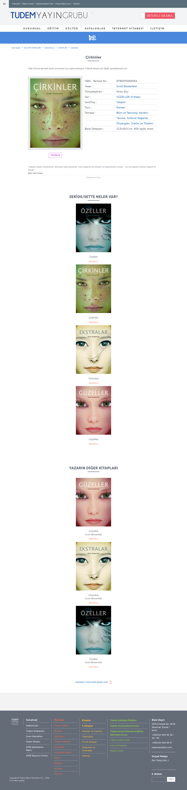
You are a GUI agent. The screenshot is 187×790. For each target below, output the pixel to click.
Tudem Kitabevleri (35, 731)
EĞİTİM (53, 28)
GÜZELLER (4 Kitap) (128, 96)
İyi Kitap (58, 768)
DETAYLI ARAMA (160, 15)
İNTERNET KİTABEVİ (128, 28)
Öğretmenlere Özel (44, 4)
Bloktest (58, 731)
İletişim (76, 4)
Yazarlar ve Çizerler (92, 731)
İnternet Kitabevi (118, 745)
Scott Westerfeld (126, 86)
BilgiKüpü (59, 736)
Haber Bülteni (33, 742)
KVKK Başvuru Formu (37, 755)
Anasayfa (16, 4)
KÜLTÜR (71, 28)
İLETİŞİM (157, 28)
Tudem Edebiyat (62, 742)
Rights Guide (28, 4)
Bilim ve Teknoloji (126, 112)
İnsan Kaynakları (34, 736)
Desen (57, 758)
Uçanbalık (59, 747)
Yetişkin (121, 102)
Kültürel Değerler (137, 118)
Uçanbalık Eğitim (62, 752)
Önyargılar (122, 123)
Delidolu (58, 763)
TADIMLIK (55, 155)
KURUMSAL (32, 28)
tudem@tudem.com (162, 747)
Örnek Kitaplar (89, 742)
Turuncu (58, 774)
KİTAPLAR (62, 48)
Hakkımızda (32, 725)
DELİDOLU (49, 48)
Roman (120, 107)
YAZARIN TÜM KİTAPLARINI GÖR (91, 682)
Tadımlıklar (87, 736)
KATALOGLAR (95, 28)
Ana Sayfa (15, 48)
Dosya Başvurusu (63, 4)
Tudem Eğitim (61, 725)
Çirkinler (74, 48)
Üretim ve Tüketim (142, 123)
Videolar (86, 756)
